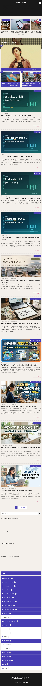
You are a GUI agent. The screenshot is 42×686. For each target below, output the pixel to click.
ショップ (4, 9)
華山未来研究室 (21, 2)
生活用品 (6, 637)
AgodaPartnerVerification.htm (8, 5)
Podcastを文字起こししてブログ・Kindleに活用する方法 (16, 115)
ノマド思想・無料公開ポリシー (10, 621)
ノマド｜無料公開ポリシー (10, 601)
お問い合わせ (5, 6)
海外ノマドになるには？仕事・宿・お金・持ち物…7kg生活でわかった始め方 (20, 448)
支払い (3, 13)
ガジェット (6, 629)
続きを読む (37, 126)
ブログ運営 (6, 648)
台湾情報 (6, 668)
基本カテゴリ (7, 656)
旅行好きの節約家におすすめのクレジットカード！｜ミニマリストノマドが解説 (10, 84)
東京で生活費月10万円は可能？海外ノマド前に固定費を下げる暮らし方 (31, 84)
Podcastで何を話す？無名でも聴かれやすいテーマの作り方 (16, 156)
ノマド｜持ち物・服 (8, 598)
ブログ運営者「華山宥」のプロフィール (10, 10)
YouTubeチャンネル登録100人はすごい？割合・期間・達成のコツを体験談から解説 (20, 32)
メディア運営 (37, 90)
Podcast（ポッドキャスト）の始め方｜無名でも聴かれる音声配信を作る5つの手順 (20, 238)
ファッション (7, 633)
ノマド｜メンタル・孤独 (9, 582)
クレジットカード (16, 72)
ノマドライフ (37, 256)
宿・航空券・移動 (8, 660)
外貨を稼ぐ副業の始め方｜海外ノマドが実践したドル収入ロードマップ (19, 323)
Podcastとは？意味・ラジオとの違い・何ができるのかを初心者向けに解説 (20, 198)
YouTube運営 (7, 644)
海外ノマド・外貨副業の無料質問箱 (9, 14)
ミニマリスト (7, 625)
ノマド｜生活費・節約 (9, 605)
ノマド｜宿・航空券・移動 (10, 594)
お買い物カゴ (5, 7)
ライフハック (7, 652)
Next (24, 507)
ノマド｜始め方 (37, 72)
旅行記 (5, 664)
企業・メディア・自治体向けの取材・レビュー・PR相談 (14, 12)
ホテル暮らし (7, 617)
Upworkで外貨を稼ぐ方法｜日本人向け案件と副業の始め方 (16, 490)
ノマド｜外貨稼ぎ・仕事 (36, 299)
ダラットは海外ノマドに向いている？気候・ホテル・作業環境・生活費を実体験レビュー (20, 281)
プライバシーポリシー (7, 10)
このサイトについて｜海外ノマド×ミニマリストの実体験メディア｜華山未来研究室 (19, 8)
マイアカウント (5, 11)
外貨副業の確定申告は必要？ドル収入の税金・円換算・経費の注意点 (19, 365)
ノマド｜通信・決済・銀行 (10, 609)
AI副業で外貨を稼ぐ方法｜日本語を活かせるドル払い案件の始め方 (18, 406)
